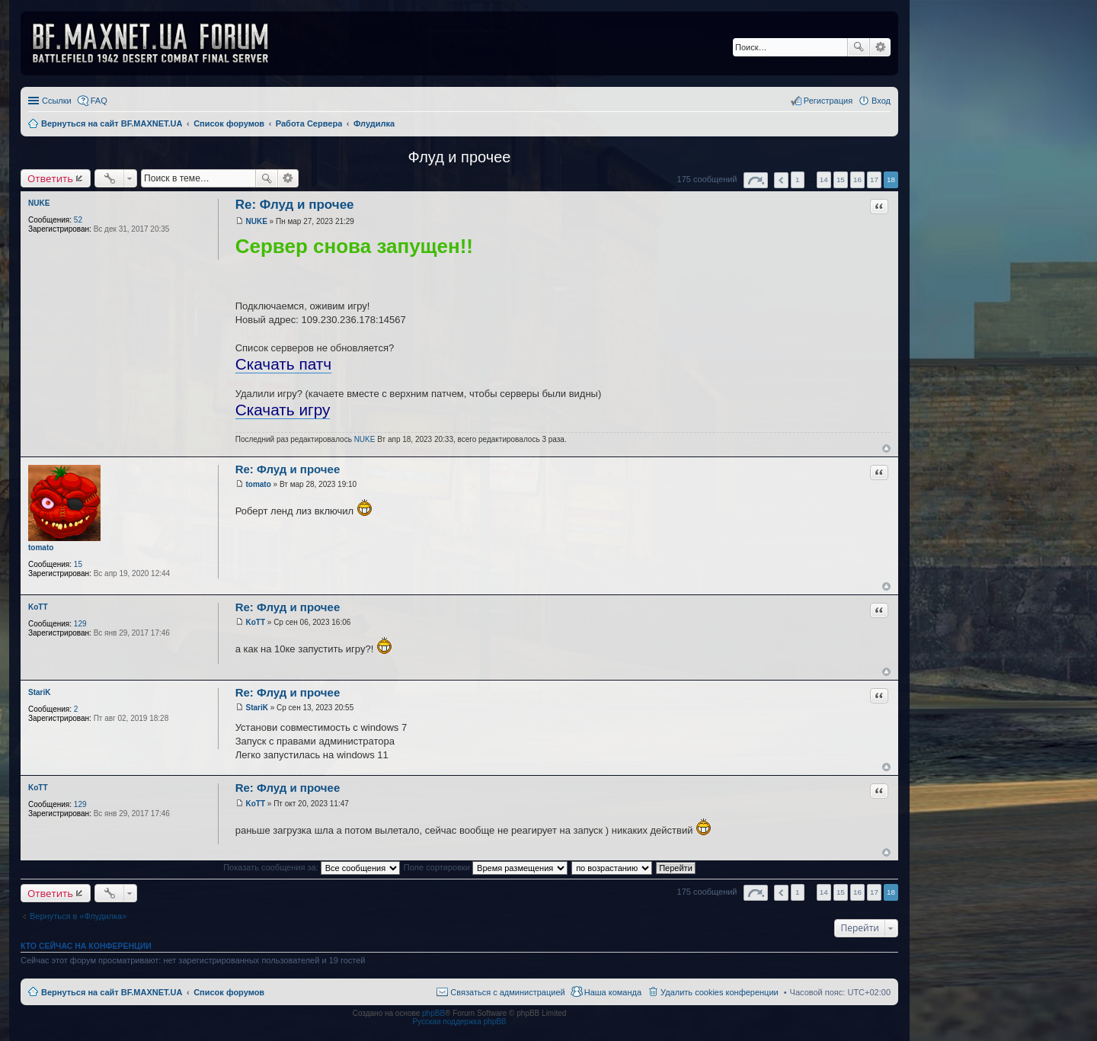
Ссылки (57, 100)
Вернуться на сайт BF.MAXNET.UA (111, 992)
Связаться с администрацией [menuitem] (507, 992)
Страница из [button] (756, 180)
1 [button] (797, 179)
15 (78, 564)
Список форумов (228, 992)
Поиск (858, 47)
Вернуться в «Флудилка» (78, 916)
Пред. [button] (781, 180)
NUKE (39, 203)
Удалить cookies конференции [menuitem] (719, 992)
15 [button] (840, 179)
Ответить (50, 178)
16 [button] (857, 179)
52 (78, 220)
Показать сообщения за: (311, 867)
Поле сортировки (486, 867)
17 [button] (874, 179)
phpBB (433, 1013)
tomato (40, 547)
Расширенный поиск (880, 47)
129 (80, 624)
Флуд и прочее (459, 157)
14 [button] (824, 179)
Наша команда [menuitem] (612, 992)
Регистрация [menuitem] (828, 100)
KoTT (38, 607)
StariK (39, 692)
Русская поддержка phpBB (459, 1021)
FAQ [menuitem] (99, 100)
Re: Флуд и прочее (294, 204)
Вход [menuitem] (881, 100)
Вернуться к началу (886, 448)
